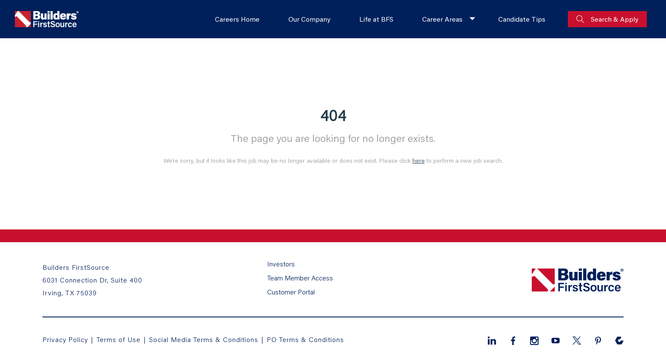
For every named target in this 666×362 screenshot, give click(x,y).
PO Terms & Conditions (305, 339)
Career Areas (442, 18)
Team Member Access (300, 277)
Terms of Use (119, 339)
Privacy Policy (65, 339)
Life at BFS (376, 18)
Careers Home (237, 18)
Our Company (309, 18)
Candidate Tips (521, 18)
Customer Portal (291, 291)
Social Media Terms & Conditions (203, 339)
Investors (281, 263)
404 (333, 115)
